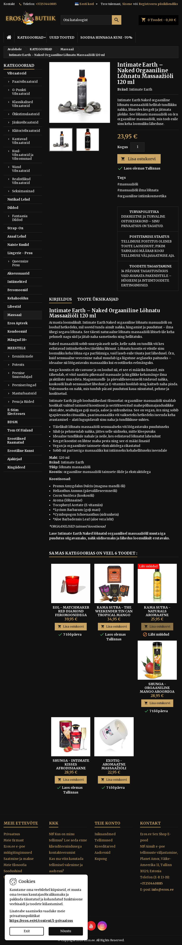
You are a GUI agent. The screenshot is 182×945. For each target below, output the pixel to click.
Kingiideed (16, 467)
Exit (27, 931)
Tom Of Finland (20, 430)
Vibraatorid (16, 73)
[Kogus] (137, 147)
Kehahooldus (17, 298)
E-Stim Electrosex (16, 412)
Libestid (14, 307)
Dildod (12, 208)
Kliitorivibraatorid (26, 131)
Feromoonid (17, 290)
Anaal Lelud (16, 236)
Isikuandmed (105, 834)
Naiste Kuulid (18, 245)
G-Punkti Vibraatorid (21, 92)
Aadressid (102, 853)
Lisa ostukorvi (138, 158)
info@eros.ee (163, 890)
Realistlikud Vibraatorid (21, 181)
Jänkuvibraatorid (25, 122)
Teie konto (107, 823)
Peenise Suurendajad (22, 375)
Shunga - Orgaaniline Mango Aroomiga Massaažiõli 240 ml (157, 689)
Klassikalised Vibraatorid (22, 104)
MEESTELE (16, 348)
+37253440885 (46, 4)
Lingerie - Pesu (19, 253)
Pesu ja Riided (23, 402)
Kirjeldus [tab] (60, 299)
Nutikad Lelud (18, 199)
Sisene (127, 4)
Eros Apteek (17, 323)
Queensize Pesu (20, 263)
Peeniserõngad (24, 385)
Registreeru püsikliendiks (158, 4)
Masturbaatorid (24, 393)
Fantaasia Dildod (19, 218)
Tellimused (104, 840)
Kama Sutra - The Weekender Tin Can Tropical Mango (113, 611)
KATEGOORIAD (30, 37)
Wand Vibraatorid (21, 169)
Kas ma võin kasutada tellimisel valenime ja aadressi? (66, 865)
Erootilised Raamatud (16, 441)
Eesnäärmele (22, 356)
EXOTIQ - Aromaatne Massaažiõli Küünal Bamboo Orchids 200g (114, 768)
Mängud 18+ (17, 340)
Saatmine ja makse (19, 859)
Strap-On (15, 228)
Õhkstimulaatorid (26, 114)
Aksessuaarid (18, 273)
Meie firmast (14, 840)
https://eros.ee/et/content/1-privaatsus (41, 921)
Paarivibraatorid (25, 82)
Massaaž (14, 315)
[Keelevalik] (87, 4)
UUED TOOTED (62, 37)
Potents (18, 365)
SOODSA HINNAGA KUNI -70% (106, 37)
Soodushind (13, 871)
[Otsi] (91, 20)
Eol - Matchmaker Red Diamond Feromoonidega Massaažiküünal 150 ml (71, 615)
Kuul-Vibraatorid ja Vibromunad (22, 155)
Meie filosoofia (15, 865)
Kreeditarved (105, 846)
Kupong (101, 859)
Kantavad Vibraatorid (21, 141)
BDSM (12, 422)
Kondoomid (17, 332)
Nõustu (65, 931)
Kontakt (9, 4)
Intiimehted (17, 282)
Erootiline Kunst (20, 451)
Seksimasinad (23, 191)
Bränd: (122, 89)
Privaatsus (12, 834)
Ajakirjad (14, 459)
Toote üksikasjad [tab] (97, 299)
